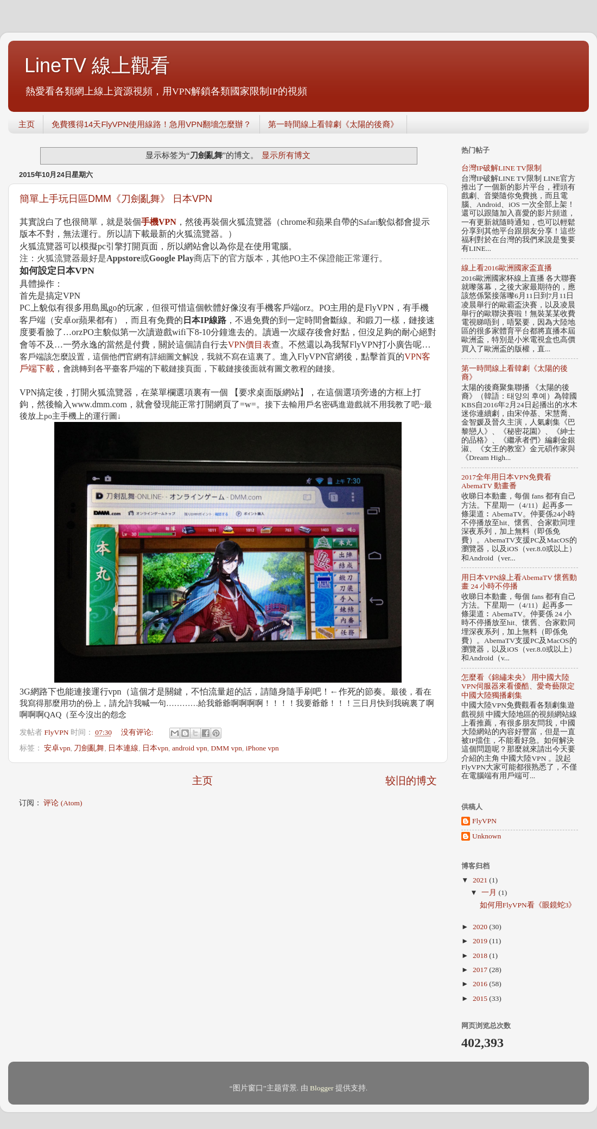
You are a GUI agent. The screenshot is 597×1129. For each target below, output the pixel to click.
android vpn (189, 748)
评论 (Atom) (62, 803)
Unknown (486, 836)
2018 (481, 955)
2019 (481, 941)
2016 (481, 984)
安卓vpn (57, 748)
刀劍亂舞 (89, 748)
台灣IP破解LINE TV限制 (501, 168)
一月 (489, 892)
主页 (26, 124)
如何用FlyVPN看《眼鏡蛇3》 (528, 905)
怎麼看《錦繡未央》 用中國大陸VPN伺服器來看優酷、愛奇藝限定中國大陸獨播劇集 (518, 686)
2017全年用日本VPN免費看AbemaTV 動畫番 (506, 481)
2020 (481, 927)
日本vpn (155, 748)
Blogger (322, 1088)
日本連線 (123, 748)
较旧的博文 (411, 780)
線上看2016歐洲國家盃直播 (506, 268)
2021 (481, 880)
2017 (481, 970)
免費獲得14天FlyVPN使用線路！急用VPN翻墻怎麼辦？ (151, 124)
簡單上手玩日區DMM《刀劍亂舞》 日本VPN (116, 198)
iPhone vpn (262, 748)
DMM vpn (226, 748)
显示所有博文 (286, 155)
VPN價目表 (249, 344)
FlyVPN (484, 821)
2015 (481, 998)
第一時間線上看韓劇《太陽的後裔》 (333, 124)
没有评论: (138, 732)
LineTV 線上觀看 (97, 65)
